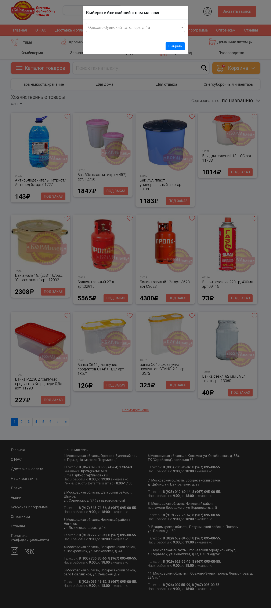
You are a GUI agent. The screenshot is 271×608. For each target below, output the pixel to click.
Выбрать (175, 46)
